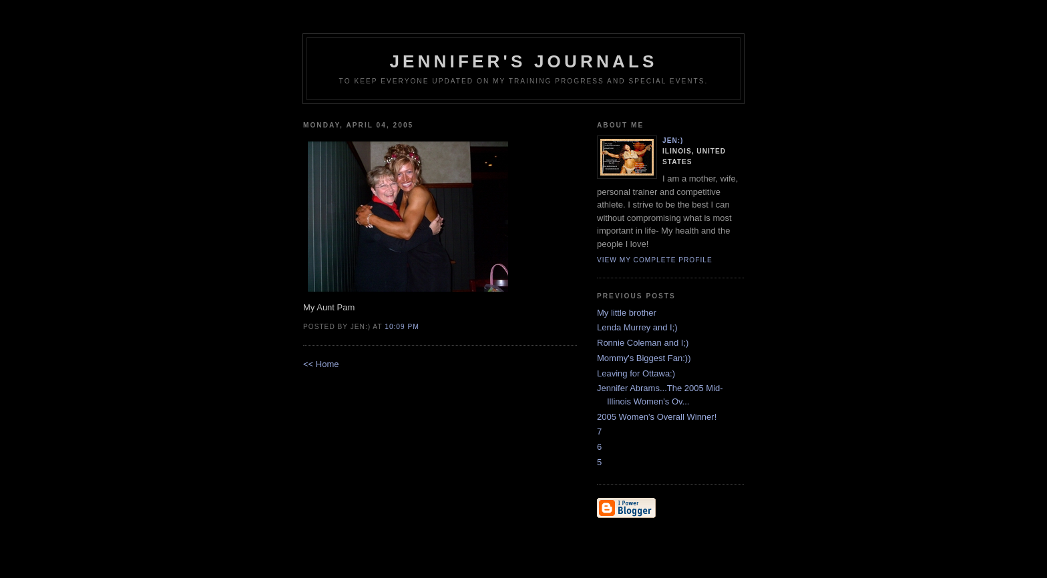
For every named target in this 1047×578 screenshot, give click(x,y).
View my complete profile (654, 260)
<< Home (321, 364)
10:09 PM (402, 326)
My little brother (626, 313)
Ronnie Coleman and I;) (642, 343)
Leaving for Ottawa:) (636, 373)
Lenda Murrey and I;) (637, 327)
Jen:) (673, 140)
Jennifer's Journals (523, 61)
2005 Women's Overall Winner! (656, 417)
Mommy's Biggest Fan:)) (643, 358)
